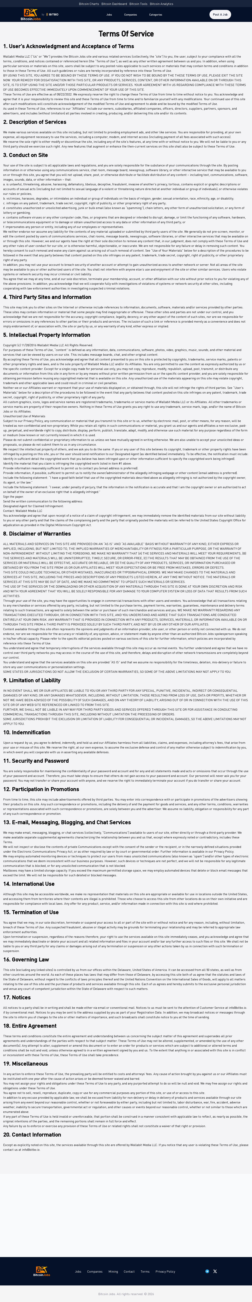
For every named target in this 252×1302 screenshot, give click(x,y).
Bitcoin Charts (89, 3)
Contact (129, 1271)
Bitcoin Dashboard (114, 3)
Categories (155, 14)
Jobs (109, 14)
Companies (130, 14)
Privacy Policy (165, 1271)
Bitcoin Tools (138, 3)
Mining (113, 1271)
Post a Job (220, 14)
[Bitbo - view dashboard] (52, 14)
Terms (145, 1271)
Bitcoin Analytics (161, 3)
